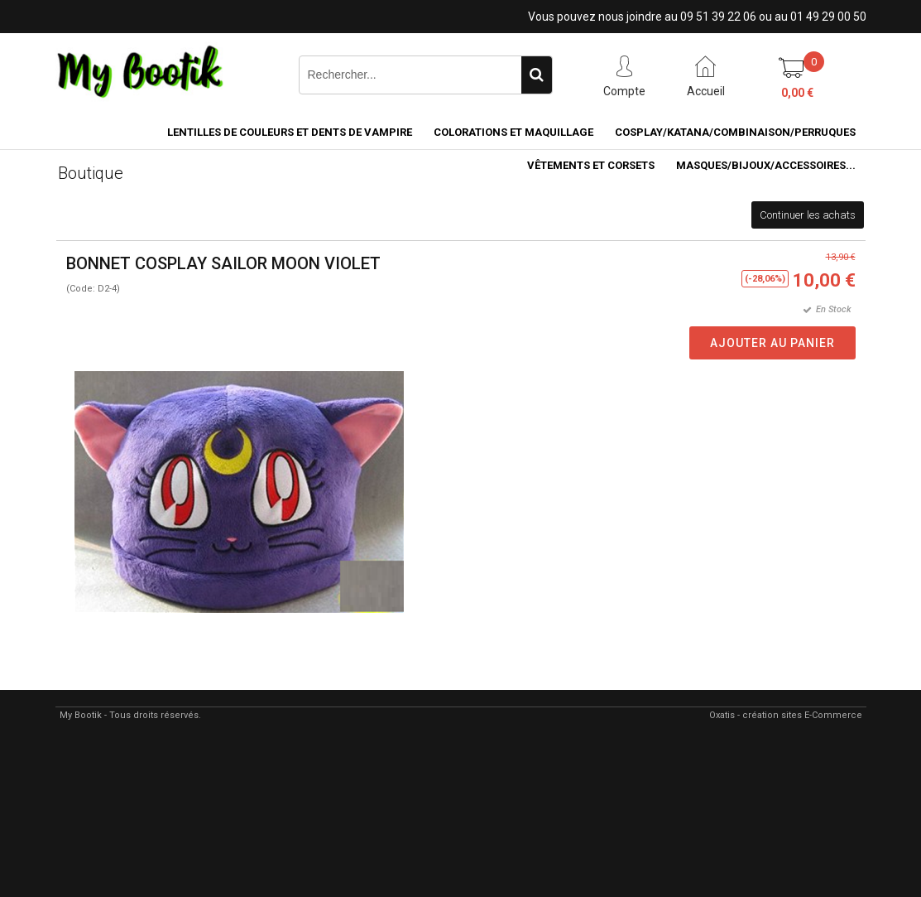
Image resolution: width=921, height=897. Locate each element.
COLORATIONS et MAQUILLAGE (513, 132)
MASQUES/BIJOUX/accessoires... (766, 165)
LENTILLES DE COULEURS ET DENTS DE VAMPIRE (289, 132)
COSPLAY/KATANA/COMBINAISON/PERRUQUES (735, 132)
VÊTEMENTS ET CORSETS (591, 165)
